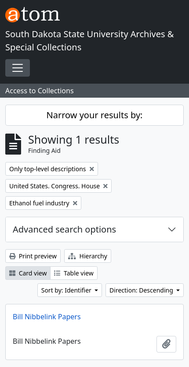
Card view (28, 273)
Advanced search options (64, 229)
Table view (73, 273)
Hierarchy (87, 256)
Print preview (33, 256)
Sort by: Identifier (67, 290)
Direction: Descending (141, 290)
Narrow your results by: (95, 115)
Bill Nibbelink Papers (47, 316)
